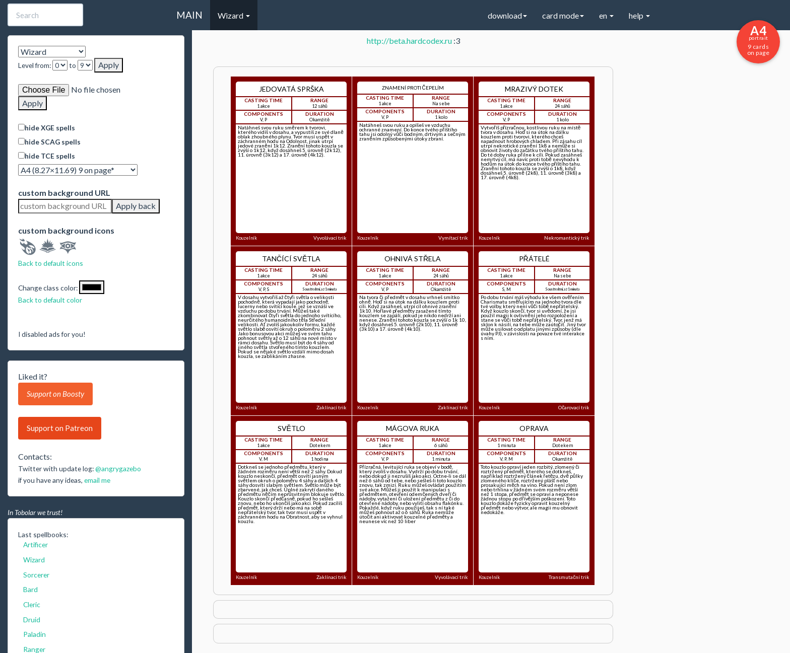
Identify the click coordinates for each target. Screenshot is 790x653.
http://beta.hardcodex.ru (409, 40)
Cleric (31, 604)
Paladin (34, 634)
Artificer (35, 544)
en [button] (606, 15)
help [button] (639, 15)
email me (97, 480)
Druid (31, 619)
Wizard (34, 559)
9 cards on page (758, 39)
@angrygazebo (118, 468)
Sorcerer (36, 574)
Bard (30, 589)
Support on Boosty (55, 393)
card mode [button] (563, 15)
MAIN (189, 15)
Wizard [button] (234, 15)
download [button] (507, 15)
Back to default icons (50, 263)
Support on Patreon (60, 427)
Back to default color (50, 300)
